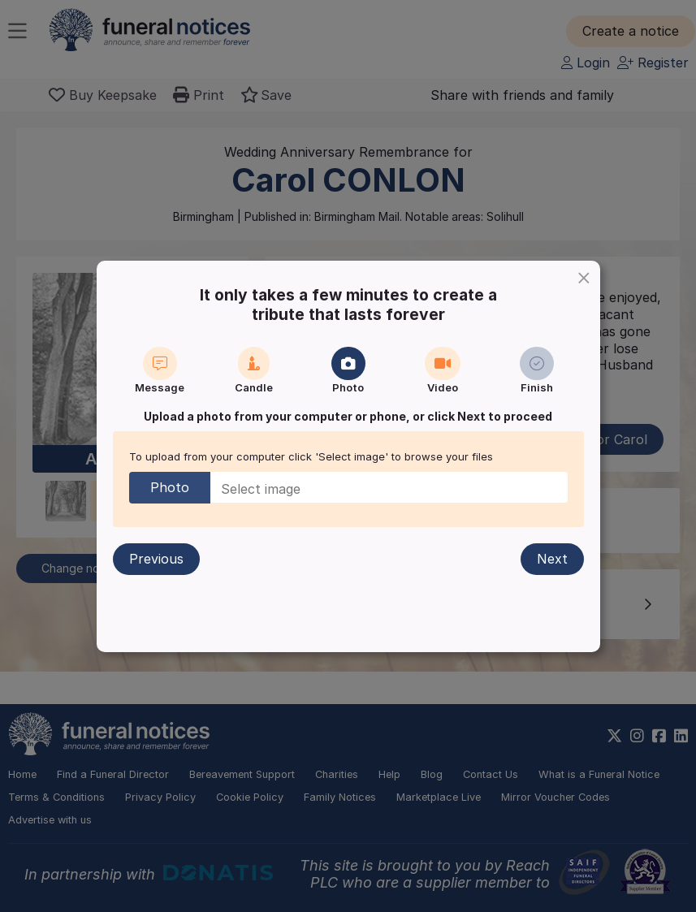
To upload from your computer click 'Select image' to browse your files (311, 456)
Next (552, 559)
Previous (156, 559)
